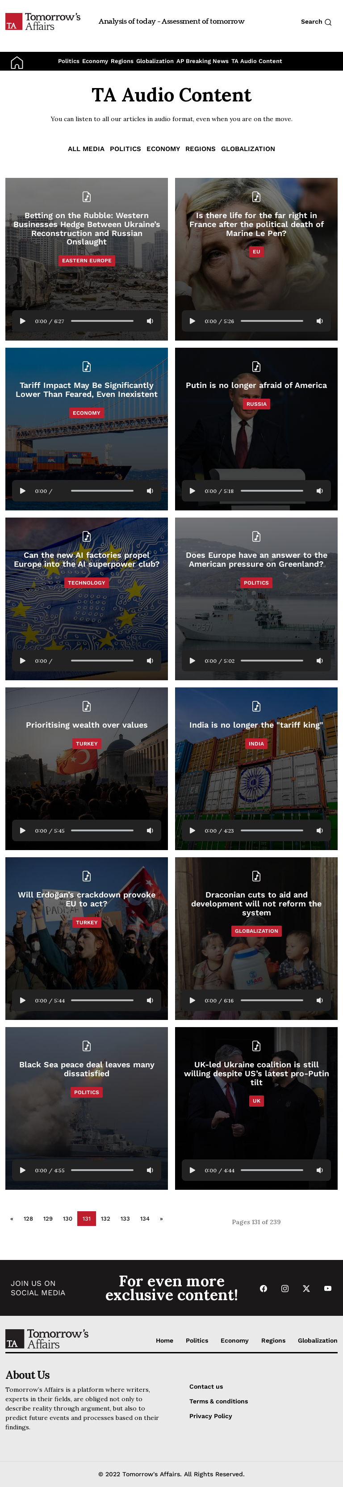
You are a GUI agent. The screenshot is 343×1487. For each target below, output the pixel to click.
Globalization (155, 61)
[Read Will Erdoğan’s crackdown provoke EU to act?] (86, 938)
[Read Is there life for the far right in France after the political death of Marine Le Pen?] (256, 224)
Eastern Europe (87, 260)
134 (145, 1218)
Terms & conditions (218, 1401)
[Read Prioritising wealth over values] (86, 768)
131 (87, 1218)
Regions (122, 61)
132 (105, 1218)
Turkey (87, 744)
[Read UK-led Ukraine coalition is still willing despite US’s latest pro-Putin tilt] (256, 1073)
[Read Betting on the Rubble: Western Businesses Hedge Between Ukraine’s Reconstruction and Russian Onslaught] (87, 228)
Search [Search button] (316, 22)
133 (125, 1218)
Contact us (206, 1386)
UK (256, 1101)
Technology (86, 583)
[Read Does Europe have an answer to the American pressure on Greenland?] (256, 599)
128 (28, 1218)
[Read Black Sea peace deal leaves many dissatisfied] (86, 1108)
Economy (95, 61)
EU (256, 252)
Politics (68, 61)
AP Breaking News (202, 61)
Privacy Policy (210, 1416)
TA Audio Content (256, 61)
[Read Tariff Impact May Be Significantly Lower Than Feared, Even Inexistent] (86, 429)
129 (48, 1218)
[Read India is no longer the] (256, 768)
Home (164, 1340)
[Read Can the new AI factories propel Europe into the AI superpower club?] (86, 599)
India (256, 744)
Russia (257, 404)
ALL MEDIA (86, 149)
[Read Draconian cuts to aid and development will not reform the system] (256, 903)
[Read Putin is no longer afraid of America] (256, 429)
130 (67, 1218)
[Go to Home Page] (42, 21)
